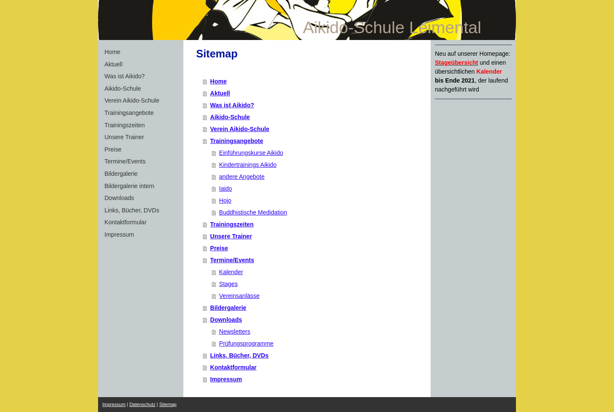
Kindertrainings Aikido (248, 164)
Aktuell (220, 93)
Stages (228, 283)
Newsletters (234, 331)
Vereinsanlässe (239, 295)
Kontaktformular (233, 367)
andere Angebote (242, 176)
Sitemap (168, 404)
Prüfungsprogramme (246, 343)
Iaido (225, 188)
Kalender (231, 272)
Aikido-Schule (230, 117)
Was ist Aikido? (232, 105)
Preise (219, 248)
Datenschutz (142, 404)
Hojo (225, 200)
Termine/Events (232, 260)
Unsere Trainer (231, 236)
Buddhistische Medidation (253, 212)
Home (218, 81)
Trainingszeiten (232, 224)
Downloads (226, 319)
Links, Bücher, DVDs (239, 355)
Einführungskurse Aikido (251, 152)
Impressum (226, 379)
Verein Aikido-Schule (239, 129)
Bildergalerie (228, 307)
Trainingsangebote (236, 140)
